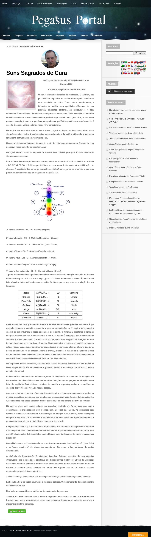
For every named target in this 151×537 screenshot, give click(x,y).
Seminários (97, 36)
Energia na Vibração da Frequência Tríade (127, 176)
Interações (32, 36)
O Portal (29, 3)
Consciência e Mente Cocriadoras (123, 144)
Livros (74, 3)
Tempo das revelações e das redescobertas (127, 139)
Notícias (72, 36)
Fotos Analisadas (44, 3)
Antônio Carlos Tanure (31, 46)
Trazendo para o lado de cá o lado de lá (126, 133)
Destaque (6, 36)
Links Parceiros (87, 3)
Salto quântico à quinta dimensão (123, 193)
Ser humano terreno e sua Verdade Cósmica (128, 128)
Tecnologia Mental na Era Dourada (123, 187)
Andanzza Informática (22, 530)
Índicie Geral (104, 3)
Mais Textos (46, 36)
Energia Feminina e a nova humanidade (126, 182)
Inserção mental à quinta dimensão (124, 228)
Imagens (19, 36)
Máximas (60, 36)
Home (4, 3)
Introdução (16, 3)
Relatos (84, 36)
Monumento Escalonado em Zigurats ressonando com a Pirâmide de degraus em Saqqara (127, 201)
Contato (117, 3)
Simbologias (61, 3)
